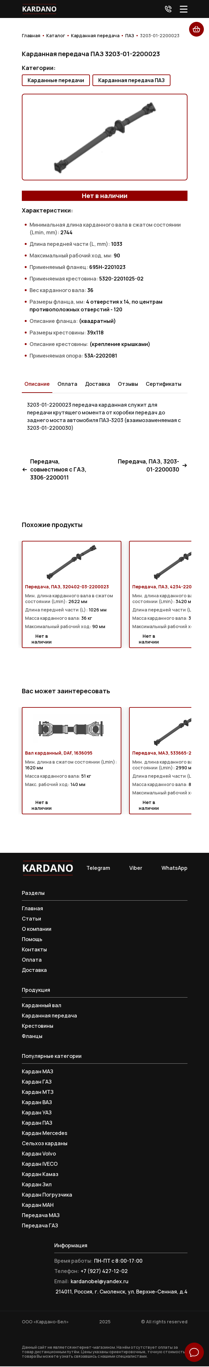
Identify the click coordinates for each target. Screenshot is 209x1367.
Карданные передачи (56, 80)
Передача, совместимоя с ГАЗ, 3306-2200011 (56, 470)
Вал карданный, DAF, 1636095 (58, 754)
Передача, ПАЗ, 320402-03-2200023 (67, 587)
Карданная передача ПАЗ (131, 80)
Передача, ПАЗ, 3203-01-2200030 (151, 466)
